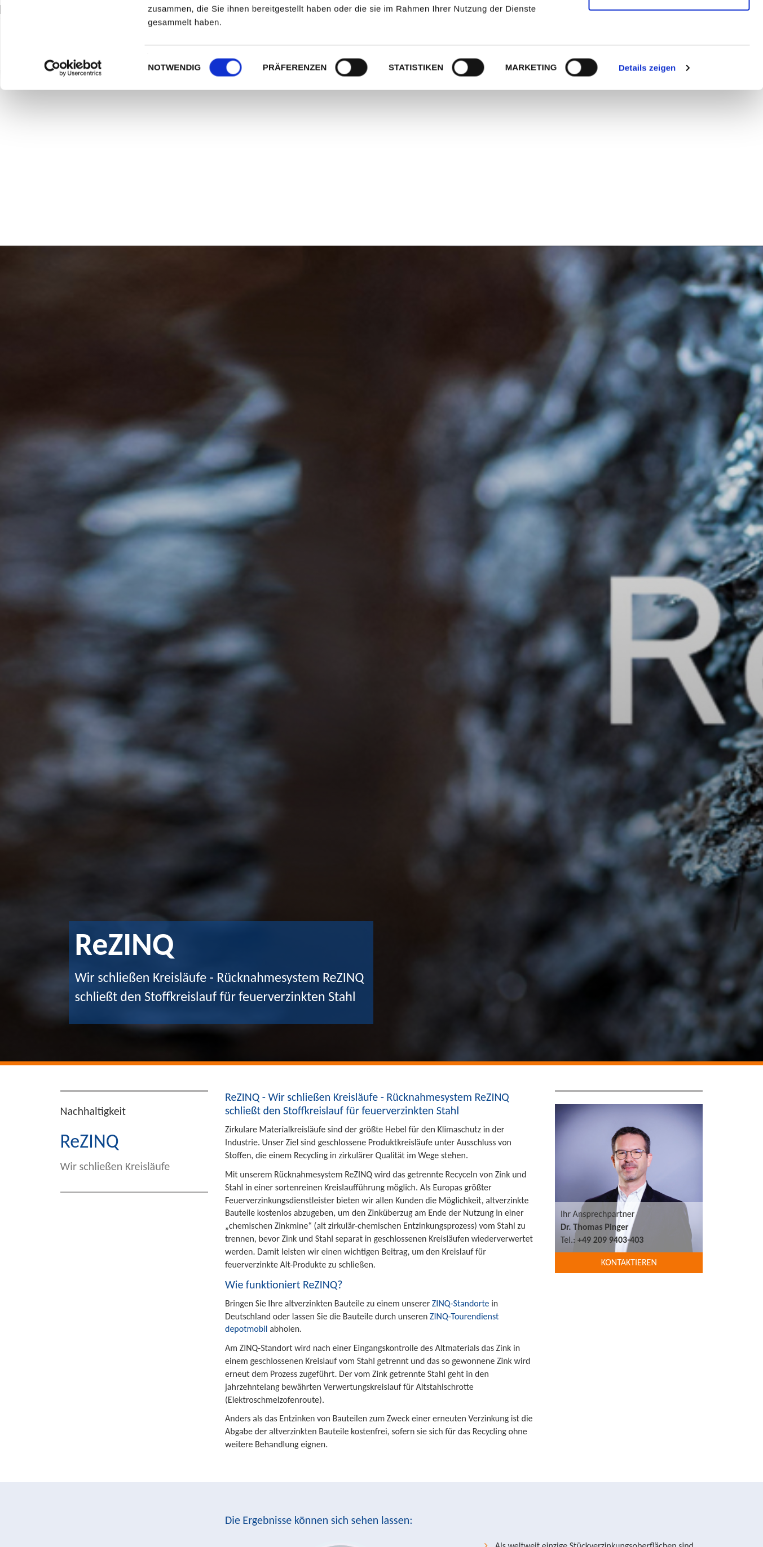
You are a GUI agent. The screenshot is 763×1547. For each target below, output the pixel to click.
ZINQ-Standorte (460, 1303)
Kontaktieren (629, 1262)
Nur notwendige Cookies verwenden (668, 73)
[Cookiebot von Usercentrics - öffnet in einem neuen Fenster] (73, 154)
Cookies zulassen (668, 29)
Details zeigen (647, 154)
